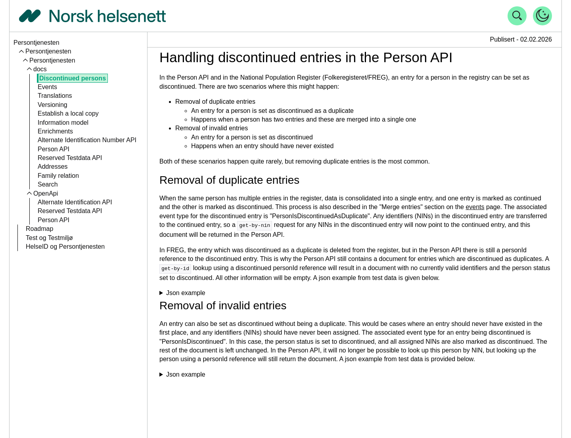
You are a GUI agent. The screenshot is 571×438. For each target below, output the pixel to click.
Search (48, 184)
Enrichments (55, 131)
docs (40, 69)
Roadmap (39, 228)
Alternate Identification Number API (87, 140)
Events (47, 87)
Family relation (58, 175)
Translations (55, 95)
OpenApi (45, 193)
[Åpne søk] (517, 15)
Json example (185, 292)
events (475, 207)
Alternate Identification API (75, 202)
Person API (53, 149)
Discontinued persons (72, 78)
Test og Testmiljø (49, 237)
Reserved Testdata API (70, 157)
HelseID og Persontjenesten (65, 246)
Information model (63, 122)
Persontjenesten (36, 42)
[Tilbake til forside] (92, 15)
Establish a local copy (68, 113)
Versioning (52, 104)
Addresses (53, 166)
